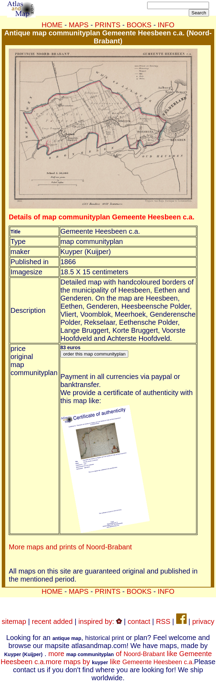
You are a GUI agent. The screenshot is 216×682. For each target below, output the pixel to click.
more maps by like (120, 662)
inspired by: (100, 621)
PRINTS (107, 25)
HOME (52, 25)
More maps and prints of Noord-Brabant (70, 547)
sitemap (14, 621)
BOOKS (139, 25)
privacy (203, 621)
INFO (166, 25)
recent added (52, 621)
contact (139, 621)
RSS (163, 621)
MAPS (79, 25)
